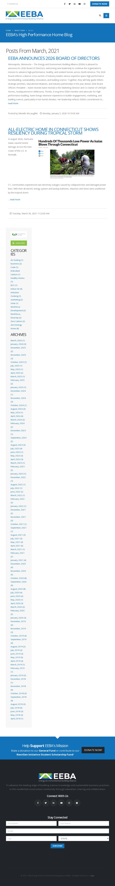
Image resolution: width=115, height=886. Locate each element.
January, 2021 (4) (18, 560)
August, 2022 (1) (18, 484)
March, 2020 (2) (18, 607)
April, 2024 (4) (17, 416)
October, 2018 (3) (19, 693)
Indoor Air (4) (16, 288)
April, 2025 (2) (17, 373)
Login (92, 875)
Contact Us (12, 4)
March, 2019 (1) (18, 664)
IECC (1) (14, 285)
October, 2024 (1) (19, 405)
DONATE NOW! (93, 750)
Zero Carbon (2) (18, 321)
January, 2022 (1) (18, 506)
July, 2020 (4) (16, 592)
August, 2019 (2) (18, 646)
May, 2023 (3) (17, 455)
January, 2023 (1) (18, 473)
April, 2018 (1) (17, 718)
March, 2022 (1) (18, 495)
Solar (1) (14, 303)
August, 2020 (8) (18, 589)
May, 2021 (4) (17, 542)
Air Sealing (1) (17, 260)
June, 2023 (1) (17, 452)
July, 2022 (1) (16, 488)
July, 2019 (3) (16, 650)
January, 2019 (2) (18, 675)
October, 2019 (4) (19, 635)
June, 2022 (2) (17, 491)
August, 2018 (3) (18, 704)
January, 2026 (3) (18, 344)
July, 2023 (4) (16, 448)
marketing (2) (17, 299)
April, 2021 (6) (17, 545)
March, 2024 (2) (18, 419)
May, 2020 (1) (17, 599)
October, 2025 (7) (19, 362)
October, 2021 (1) (19, 524)
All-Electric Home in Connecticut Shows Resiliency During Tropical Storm (53, 131)
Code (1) (14, 267)
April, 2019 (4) (17, 661)
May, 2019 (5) (17, 657)
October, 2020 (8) (19, 578)
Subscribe (19, 243)
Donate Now (99, 3)
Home (8, 30)
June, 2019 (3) (17, 653)
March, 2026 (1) (18, 340)
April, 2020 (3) (17, 603)
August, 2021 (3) (18, 535)
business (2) (16, 263)
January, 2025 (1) (18, 387)
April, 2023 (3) (17, 459)
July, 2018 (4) (16, 707)
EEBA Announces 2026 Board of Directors (53, 58)
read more (13, 103)
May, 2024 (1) (17, 412)
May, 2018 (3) (17, 715)
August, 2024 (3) (18, 409)
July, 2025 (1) (16, 365)
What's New (20, 30)
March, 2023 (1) (18, 463)
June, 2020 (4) (17, 596)
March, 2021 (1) (18, 549)
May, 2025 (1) (17, 369)
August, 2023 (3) (18, 445)
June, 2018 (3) (17, 711)
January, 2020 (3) (18, 617)
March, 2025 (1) (18, 376)
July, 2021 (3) (16, 538)
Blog (30, 30)
